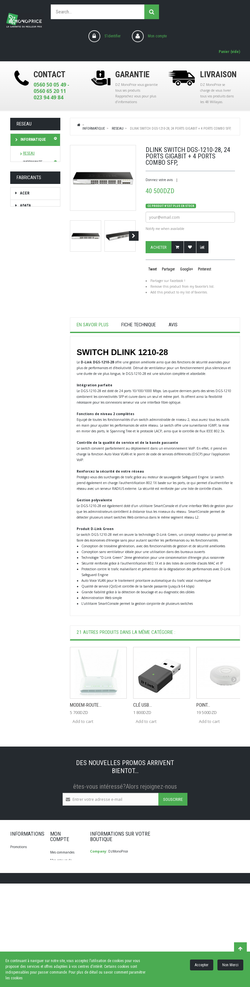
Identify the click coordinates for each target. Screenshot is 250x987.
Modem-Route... (86, 705)
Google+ (186, 269)
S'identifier (112, 36)
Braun (25, 400)
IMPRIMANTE (32, 162)
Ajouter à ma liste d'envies (190, 247)
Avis (173, 325)
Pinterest (204, 269)
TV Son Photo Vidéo (31, 236)
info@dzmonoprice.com (120, 894)
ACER (24, 338)
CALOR (25, 425)
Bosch (25, 387)
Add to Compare (202, 247)
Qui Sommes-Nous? (24, 879)
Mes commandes (62, 852)
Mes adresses (59, 883)
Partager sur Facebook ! (167, 280)
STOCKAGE (31, 180)
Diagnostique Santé (30, 279)
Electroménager (36, 203)
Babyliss (27, 363)
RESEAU (29, 153)
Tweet (152, 269)
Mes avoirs (57, 875)
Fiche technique (138, 325)
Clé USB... (142, 705)
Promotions (18, 847)
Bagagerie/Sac (33, 264)
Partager (168, 269)
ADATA (25, 350)
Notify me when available (165, 228)
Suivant (134, 236)
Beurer (26, 375)
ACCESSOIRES (33, 188)
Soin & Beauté (33, 251)
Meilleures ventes (23, 855)
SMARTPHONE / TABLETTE (31, 218)
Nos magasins (20, 863)
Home (79, 124)
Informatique (32, 139)
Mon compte (157, 36)
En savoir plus (93, 325)
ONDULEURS (32, 171)
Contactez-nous (22, 871)
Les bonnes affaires (28, 297)
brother (28, 412)
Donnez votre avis (159, 180)
